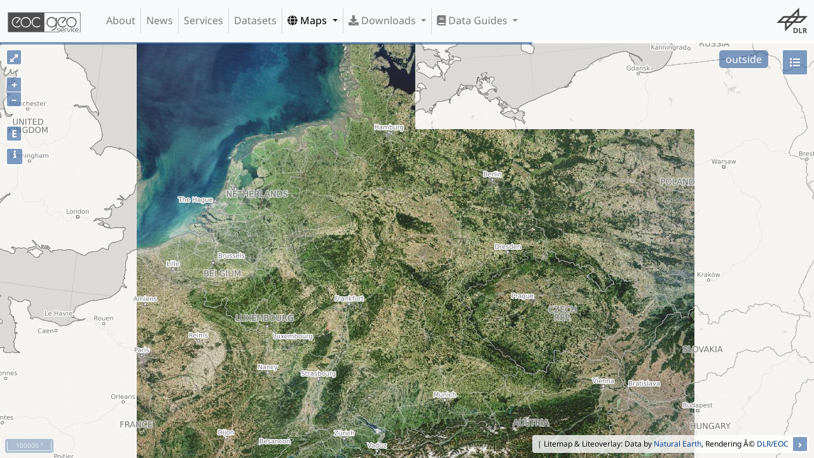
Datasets (255, 20)
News (159, 20)
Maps (308, 20)
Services (203, 20)
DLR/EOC (773, 443)
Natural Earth (677, 443)
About (120, 20)
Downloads (383, 20)
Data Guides (473, 20)
